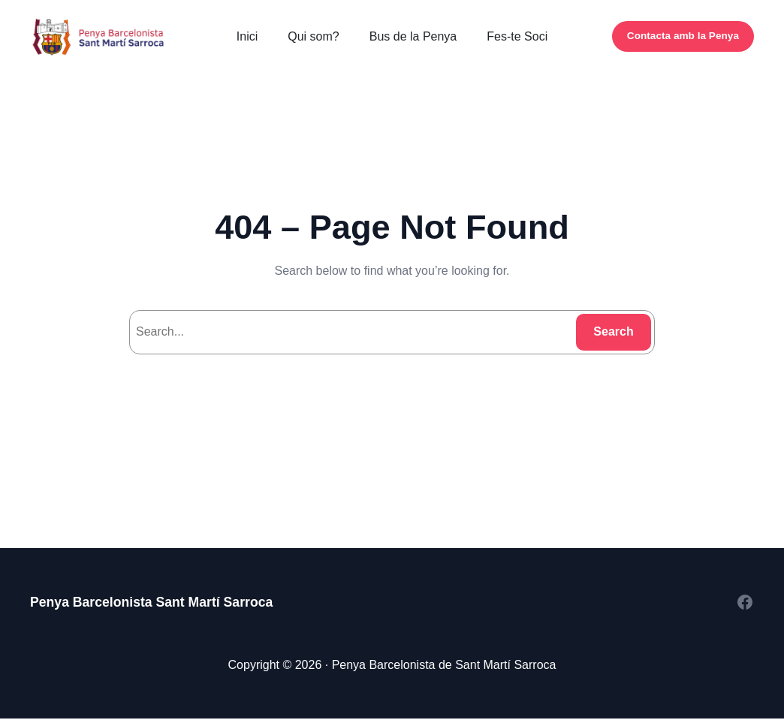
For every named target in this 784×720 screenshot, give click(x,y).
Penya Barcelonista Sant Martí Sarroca (151, 602)
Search (613, 331)
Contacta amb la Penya (683, 35)
